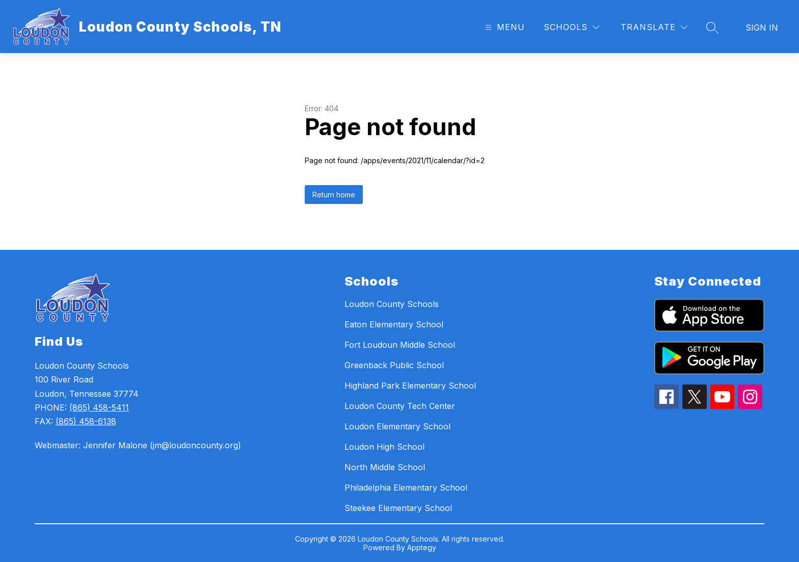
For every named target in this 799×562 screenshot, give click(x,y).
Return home (333, 194)
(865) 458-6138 (86, 421)
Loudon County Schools (391, 304)
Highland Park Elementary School (410, 385)
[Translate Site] (654, 27)
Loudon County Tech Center (399, 406)
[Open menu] (504, 27)
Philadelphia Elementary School (405, 487)
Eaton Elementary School (393, 324)
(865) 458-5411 (99, 407)
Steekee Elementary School (398, 508)
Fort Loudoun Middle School (399, 345)
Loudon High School (384, 447)
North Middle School (384, 467)
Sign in (761, 27)
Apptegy (421, 547)
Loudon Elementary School (397, 426)
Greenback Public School (394, 365)
